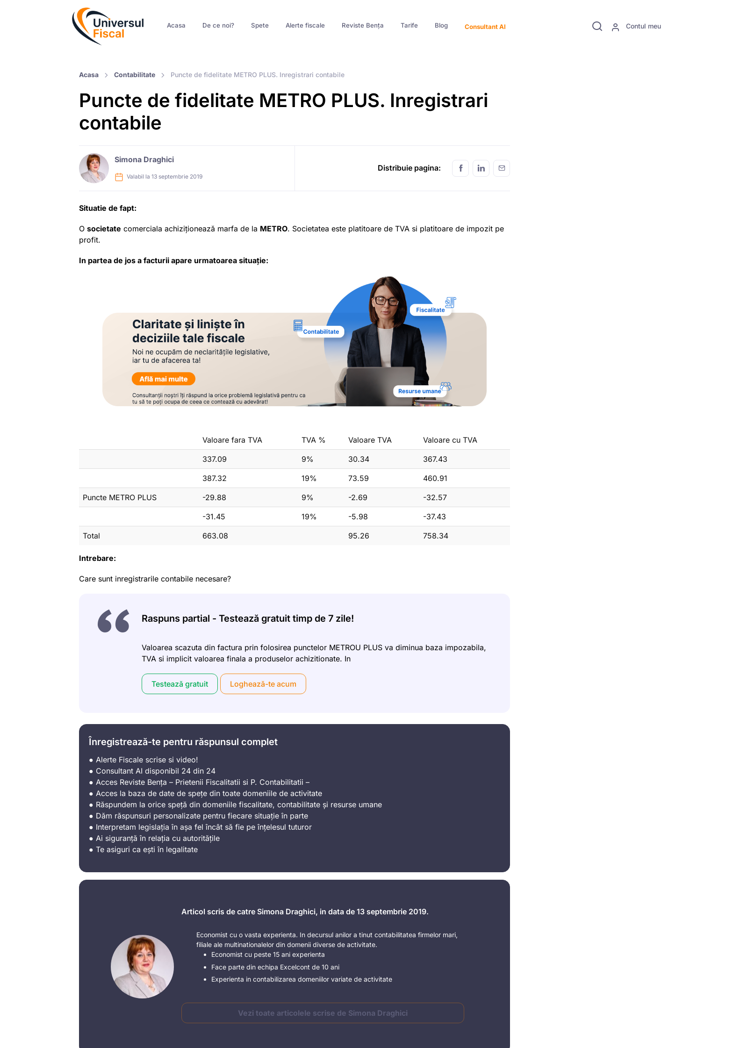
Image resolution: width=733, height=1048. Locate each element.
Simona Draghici (144, 159)
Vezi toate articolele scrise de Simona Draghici (323, 1013)
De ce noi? (218, 25)
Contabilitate (134, 75)
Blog (441, 25)
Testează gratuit (179, 684)
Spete (260, 25)
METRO (273, 228)
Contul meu (636, 26)
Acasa (176, 25)
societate (104, 228)
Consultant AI (485, 26)
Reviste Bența (363, 25)
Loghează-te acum (263, 684)
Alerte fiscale (305, 25)
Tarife (409, 25)
